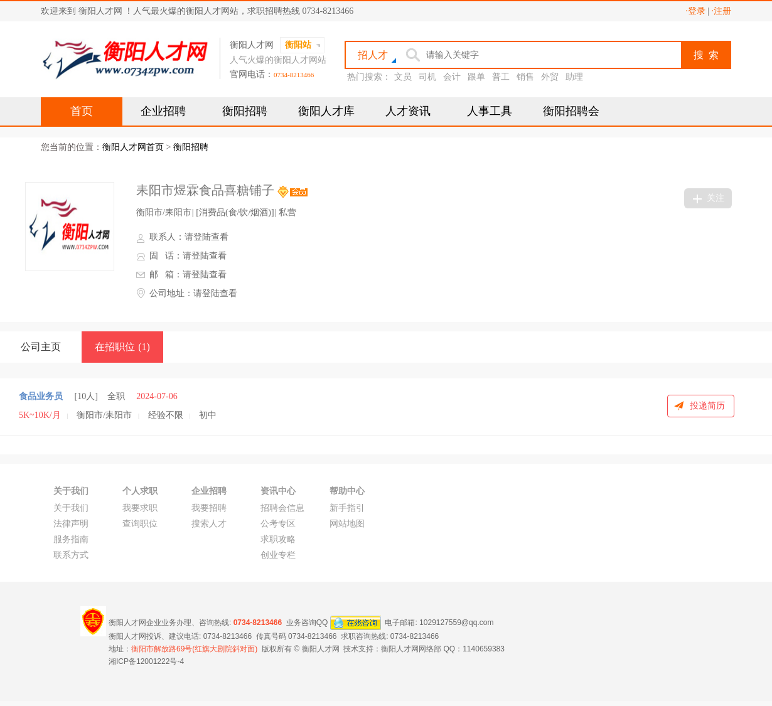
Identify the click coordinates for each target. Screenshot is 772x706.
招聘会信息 (282, 508)
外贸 (550, 77)
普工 (501, 77)
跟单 (476, 77)
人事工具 (489, 111)
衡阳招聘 (244, 111)
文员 (403, 77)
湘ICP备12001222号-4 (146, 661)
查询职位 (140, 523)
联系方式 (70, 555)
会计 (452, 77)
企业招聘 (163, 111)
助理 (574, 77)
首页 (81, 111)
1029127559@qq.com (456, 622)
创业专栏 (278, 555)
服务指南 (70, 539)
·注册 (722, 11)
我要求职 (140, 508)
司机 (427, 77)
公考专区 (278, 523)
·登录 (695, 11)
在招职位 (122, 346)
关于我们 (70, 508)
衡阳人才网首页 (133, 147)
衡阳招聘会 (571, 111)
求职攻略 (278, 539)
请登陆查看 (206, 237)
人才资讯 (408, 111)
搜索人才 (209, 523)
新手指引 (347, 508)
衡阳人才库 (326, 111)
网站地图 (347, 523)
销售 (525, 77)
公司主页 (41, 346)
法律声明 (70, 523)
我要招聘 (209, 508)
